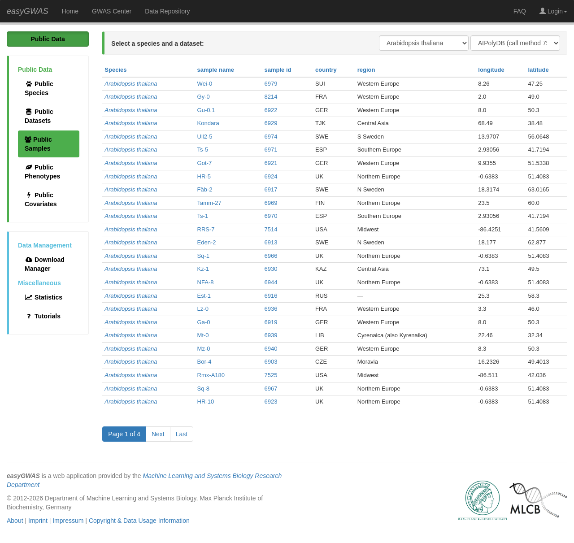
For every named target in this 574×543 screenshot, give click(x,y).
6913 (271, 242)
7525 (271, 375)
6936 (271, 308)
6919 (271, 322)
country (326, 69)
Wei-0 (205, 83)
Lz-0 (203, 308)
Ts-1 (203, 216)
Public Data (48, 39)
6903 (271, 361)
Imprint (38, 520)
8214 (271, 96)
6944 (271, 282)
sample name (215, 69)
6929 (271, 123)
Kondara (208, 123)
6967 (271, 388)
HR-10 (205, 401)
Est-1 (204, 295)
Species (115, 69)
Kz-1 (203, 268)
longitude (491, 69)
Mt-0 (203, 335)
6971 (271, 149)
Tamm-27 (209, 203)
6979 (271, 83)
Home (70, 11)
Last (181, 434)
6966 (271, 255)
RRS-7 (206, 229)
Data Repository (167, 11)
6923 (271, 401)
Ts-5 (203, 149)
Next (158, 434)
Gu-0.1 (206, 110)
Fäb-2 (205, 189)
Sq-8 (203, 388)
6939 (271, 335)
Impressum (67, 520)
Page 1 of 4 (124, 434)
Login (553, 11)
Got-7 (204, 163)
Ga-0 (203, 322)
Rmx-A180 (211, 375)
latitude (538, 69)
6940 (271, 348)
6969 (271, 203)
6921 (271, 163)
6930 (271, 268)
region (366, 69)
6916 (271, 295)
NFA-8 (205, 282)
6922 (271, 110)
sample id (278, 69)
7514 (271, 229)
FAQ (519, 11)
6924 (271, 176)
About (15, 520)
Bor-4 (204, 361)
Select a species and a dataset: (157, 43)
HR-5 (204, 176)
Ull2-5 (205, 136)
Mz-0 (203, 348)
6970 (271, 216)
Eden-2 (206, 242)
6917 (271, 189)
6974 (271, 136)
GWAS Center (111, 11)
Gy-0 (203, 96)
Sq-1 (203, 255)
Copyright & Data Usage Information (139, 520)
